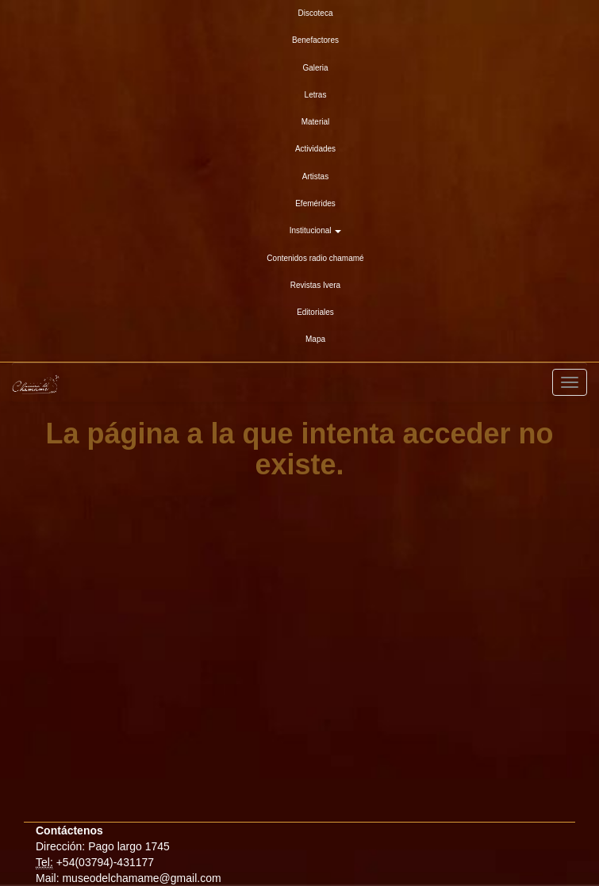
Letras (316, 94)
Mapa (315, 339)
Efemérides (315, 203)
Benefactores (315, 40)
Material (315, 121)
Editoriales (315, 312)
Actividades (315, 148)
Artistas (315, 176)
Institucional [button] (316, 230)
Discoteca (315, 13)
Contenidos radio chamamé (315, 258)
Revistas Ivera (315, 285)
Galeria (315, 67)
